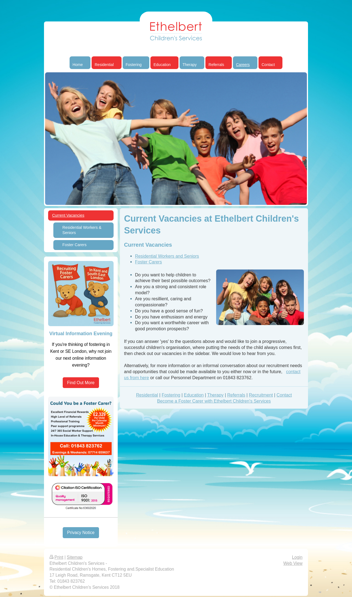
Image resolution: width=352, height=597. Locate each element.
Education (194, 394)
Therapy (215, 394)
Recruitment (261, 394)
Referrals (236, 394)
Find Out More (81, 382)
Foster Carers (148, 262)
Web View (292, 563)
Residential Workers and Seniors (167, 256)
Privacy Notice (81, 532)
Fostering (171, 394)
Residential (147, 394)
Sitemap (74, 557)
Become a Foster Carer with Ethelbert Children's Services (214, 400)
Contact (284, 394)
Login (297, 557)
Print (56, 557)
